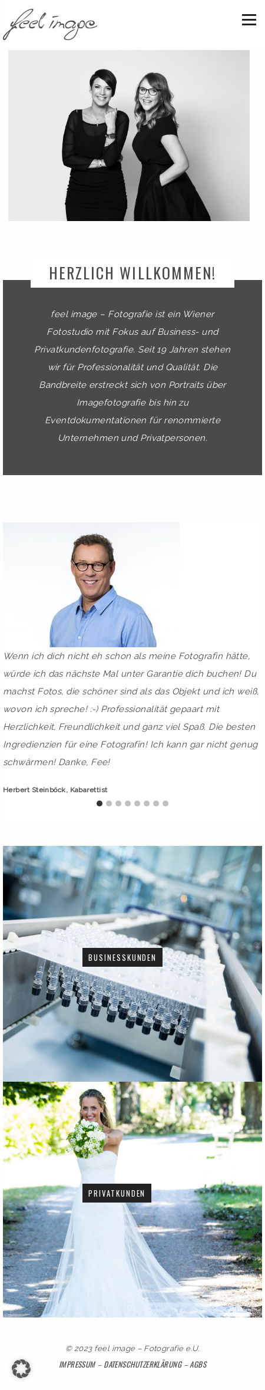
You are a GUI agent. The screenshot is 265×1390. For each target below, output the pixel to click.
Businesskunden (122, 957)
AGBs (198, 1364)
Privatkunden (116, 1193)
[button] (21, 1369)
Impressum (78, 1364)
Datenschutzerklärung (142, 1364)
